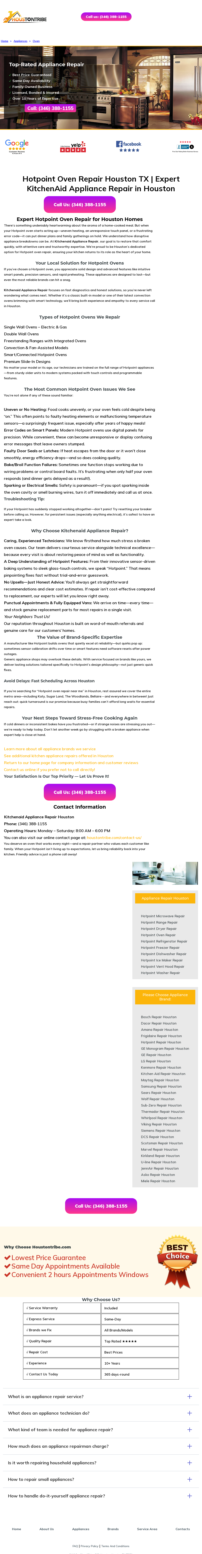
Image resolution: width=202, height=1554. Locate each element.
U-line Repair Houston (158, 1162)
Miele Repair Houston (158, 1181)
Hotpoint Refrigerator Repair (164, 941)
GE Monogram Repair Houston (165, 1048)
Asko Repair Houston (158, 1175)
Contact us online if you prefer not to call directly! (49, 769)
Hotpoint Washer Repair (160, 973)
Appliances (20, 41)
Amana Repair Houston (159, 1029)
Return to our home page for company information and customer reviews (71, 762)
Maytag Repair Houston (160, 1080)
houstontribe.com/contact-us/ (114, 837)
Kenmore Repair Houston (161, 1067)
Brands (113, 1529)
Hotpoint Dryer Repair (159, 929)
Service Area (147, 1529)
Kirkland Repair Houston (160, 1156)
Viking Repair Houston (159, 1124)
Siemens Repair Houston (160, 1130)
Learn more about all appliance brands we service (50, 748)
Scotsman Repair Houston (162, 1143)
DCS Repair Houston (157, 1137)
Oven (36, 41)
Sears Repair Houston (158, 1093)
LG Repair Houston (156, 1061)
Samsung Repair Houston (161, 1086)
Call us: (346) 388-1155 (106, 16)
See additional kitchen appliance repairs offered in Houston (58, 755)
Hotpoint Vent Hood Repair (162, 966)
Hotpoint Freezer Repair (160, 947)
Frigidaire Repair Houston (161, 1036)
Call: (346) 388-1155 (50, 108)
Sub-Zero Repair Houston (161, 1105)
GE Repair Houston (156, 1055)
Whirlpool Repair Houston (161, 1118)
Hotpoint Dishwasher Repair (164, 954)
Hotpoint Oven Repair (158, 935)
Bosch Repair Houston (159, 1017)
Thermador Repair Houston (163, 1111)
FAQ (75, 1546)
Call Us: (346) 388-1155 (80, 204)
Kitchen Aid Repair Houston (163, 1074)
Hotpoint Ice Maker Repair (162, 960)
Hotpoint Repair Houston (161, 1042)
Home (4, 41)
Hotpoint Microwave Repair (163, 916)
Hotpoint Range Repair (159, 922)
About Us (46, 1529)
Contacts (183, 1529)
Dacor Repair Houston (159, 1023)
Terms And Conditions (115, 1546)
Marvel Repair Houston (159, 1149)
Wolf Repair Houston (157, 1099)
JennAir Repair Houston (160, 1168)
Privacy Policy (89, 1546)
